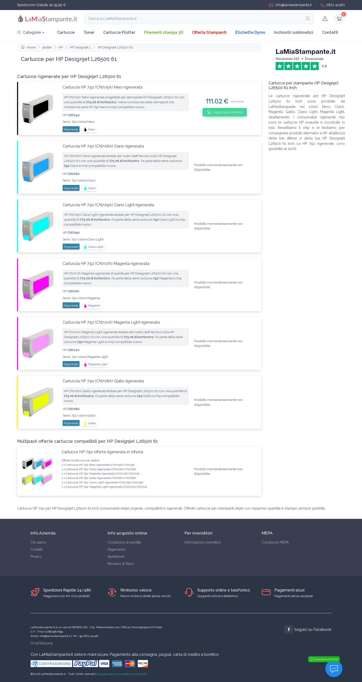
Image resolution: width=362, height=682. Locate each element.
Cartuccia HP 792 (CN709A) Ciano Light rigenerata (108, 205)
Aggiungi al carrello (225, 112)
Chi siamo (38, 542)
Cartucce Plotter (119, 32)
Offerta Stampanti (209, 32)
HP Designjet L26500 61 (115, 47)
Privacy (36, 556)
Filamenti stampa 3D (163, 32)
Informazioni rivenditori (203, 542)
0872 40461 (333, 5)
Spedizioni (116, 556)
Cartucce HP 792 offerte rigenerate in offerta (102, 452)
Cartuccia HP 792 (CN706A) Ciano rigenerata (103, 146)
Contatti (330, 32)
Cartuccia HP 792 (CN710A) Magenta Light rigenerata (111, 322)
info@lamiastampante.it (290, 5)
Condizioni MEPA (275, 542)
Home (28, 47)
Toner (88, 32)
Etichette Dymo (250, 32)
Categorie (29, 32)
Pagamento (116, 549)
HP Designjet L (80, 47)
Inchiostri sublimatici (293, 32)
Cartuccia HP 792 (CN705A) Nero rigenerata (102, 87)
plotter (47, 47)
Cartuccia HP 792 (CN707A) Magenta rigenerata (106, 263)
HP (61, 47)
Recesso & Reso (121, 564)
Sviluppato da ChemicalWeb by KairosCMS (122, 674)
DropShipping (42, 643)
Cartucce (66, 32)
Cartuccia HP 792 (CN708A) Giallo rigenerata (103, 381)
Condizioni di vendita (124, 542)
